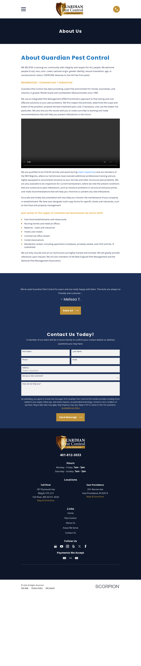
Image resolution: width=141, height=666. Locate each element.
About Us (70, 522)
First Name (26, 351)
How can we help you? (31, 384)
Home (71, 513)
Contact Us (70, 532)
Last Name (77, 351)
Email (74, 360)
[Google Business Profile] (55, 546)
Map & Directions (45, 500)
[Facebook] (85, 546)
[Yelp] (73, 546)
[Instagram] (67, 546)
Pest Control (70, 518)
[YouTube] (61, 546)
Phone (25, 360)
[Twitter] (79, 546)
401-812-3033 (70, 455)
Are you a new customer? (32, 376)
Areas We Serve (70, 527)
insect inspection (86, 172)
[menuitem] (24, 588)
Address (25, 368)
